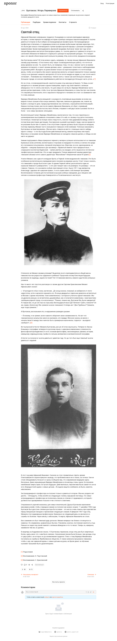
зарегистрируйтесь (57, 597)
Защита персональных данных (58, 636)
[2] (90, 155)
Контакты (62, 22)
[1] (95, 79)
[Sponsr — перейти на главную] (10, 3)
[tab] (25, 22)
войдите (47, 597)
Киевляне (91, 574)
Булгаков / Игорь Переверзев (41, 10)
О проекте (73, 22)
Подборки (36, 22)
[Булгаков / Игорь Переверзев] (23, 10)
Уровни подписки (49, 22)
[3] (31, 323)
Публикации (25, 22)
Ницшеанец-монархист (30, 574)
